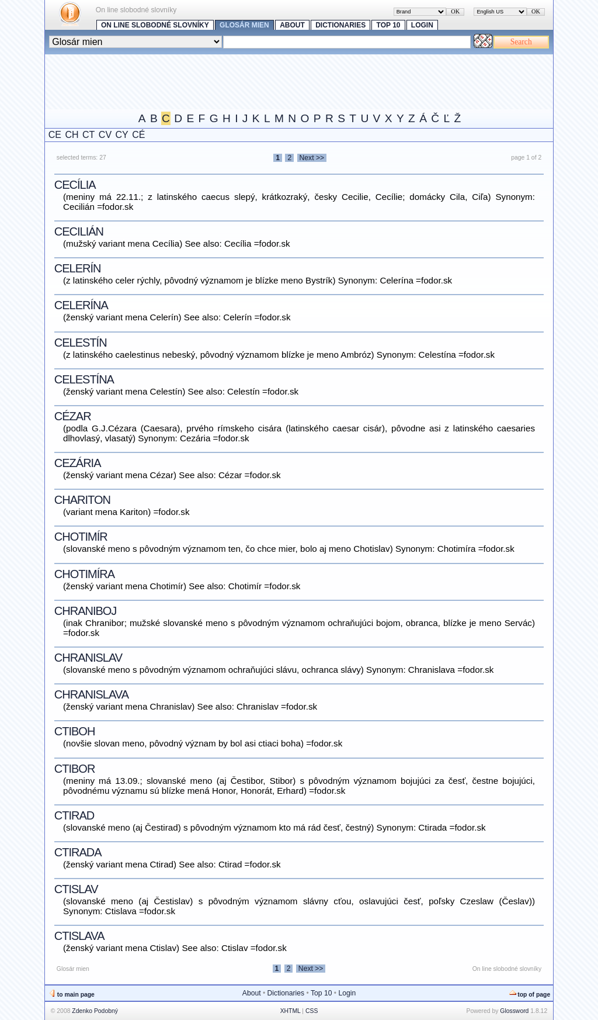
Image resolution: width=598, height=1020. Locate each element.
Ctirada (78, 852)
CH (71, 135)
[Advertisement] (257, 80)
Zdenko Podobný (95, 1011)
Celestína (84, 379)
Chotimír (80, 536)
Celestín (80, 342)
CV (105, 135)
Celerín (77, 268)
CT (88, 135)
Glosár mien (244, 25)
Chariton (82, 499)
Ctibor (74, 768)
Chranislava (91, 694)
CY (122, 135)
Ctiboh (74, 731)
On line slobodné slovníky (155, 25)
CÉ (138, 135)
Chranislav (88, 657)
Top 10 (389, 25)
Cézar (72, 416)
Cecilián (78, 231)
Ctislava (79, 935)
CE (54, 135)
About (292, 25)
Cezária (77, 463)
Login (422, 25)
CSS (311, 1011)
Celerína (81, 305)
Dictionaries (340, 25)
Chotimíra (84, 574)
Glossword (514, 1011)
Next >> (312, 158)
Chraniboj (85, 610)
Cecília (75, 184)
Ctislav (76, 889)
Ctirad (74, 815)
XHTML (290, 1011)
